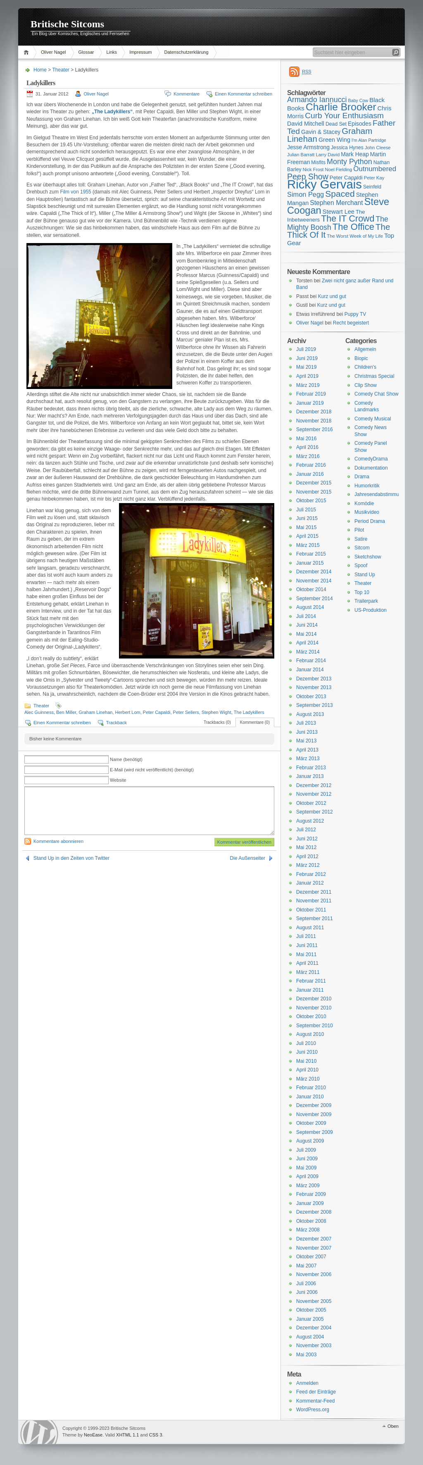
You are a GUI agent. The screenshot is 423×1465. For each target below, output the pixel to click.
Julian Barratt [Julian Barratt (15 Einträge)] (300, 154)
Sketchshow (367, 557)
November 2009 (313, 1114)
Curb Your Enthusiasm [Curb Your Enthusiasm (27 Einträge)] (344, 115)
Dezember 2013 (313, 679)
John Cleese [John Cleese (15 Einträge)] (378, 147)
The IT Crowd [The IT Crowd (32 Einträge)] (347, 219)
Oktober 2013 (311, 696)
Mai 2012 (306, 847)
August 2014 (310, 607)
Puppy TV (355, 314)
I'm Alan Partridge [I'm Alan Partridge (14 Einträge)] (369, 140)
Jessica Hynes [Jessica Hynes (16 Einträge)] (347, 147)
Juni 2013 (307, 732)
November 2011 (313, 901)
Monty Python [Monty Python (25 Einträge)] (349, 161)
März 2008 (308, 1230)
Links (111, 52)
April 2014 (307, 643)
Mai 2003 (306, 1355)
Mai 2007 (306, 1266)
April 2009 (307, 1176)
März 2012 (308, 865)
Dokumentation (371, 468)
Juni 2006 (307, 1292)
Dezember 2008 (313, 1212)
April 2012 (307, 856)
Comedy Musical (372, 419)
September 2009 (314, 1132)
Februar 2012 (311, 874)
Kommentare (186, 93)
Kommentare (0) (255, 722)
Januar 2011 (310, 990)
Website (118, 780)
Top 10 (361, 592)
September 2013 (314, 705)
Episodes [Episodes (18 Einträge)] (359, 123)
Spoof (360, 565)
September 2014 (314, 598)
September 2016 (314, 429)
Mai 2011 (306, 954)
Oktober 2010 (311, 1016)
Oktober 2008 (311, 1221)
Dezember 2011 (313, 892)
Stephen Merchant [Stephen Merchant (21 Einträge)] (336, 202)
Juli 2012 (306, 830)
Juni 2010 (307, 1052)
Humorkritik (367, 486)
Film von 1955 (75, 192)
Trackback (116, 722)
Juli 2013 (306, 723)
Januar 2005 (310, 1319)
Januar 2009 (310, 1203)
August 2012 (310, 821)
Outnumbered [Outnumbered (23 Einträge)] (374, 169)
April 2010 (307, 1070)
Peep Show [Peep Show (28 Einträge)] (307, 176)
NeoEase (93, 1434)
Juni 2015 (307, 518)
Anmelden (307, 1383)
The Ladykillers (249, 712)
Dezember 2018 (313, 412)
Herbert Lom (127, 712)
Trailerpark (366, 601)
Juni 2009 (307, 1159)
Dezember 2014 (313, 572)
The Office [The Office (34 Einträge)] (353, 227)
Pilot (359, 530)
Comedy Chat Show (376, 394)
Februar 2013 (311, 768)
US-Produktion (370, 610)
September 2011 (314, 918)
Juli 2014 (306, 616)
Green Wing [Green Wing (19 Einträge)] (334, 139)
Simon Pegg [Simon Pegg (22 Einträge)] (305, 194)
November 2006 (313, 1274)
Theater (60, 70)
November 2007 (313, 1248)
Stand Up (364, 574)
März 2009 (308, 1185)
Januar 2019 (310, 403)
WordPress (39, 1432)
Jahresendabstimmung (379, 494)
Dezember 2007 (313, 1239)
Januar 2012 (310, 883)
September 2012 (314, 812)
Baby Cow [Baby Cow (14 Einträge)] (358, 100)
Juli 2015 (306, 510)
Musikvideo (366, 512)
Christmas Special (374, 376)
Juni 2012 (307, 839)
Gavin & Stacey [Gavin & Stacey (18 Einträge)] (320, 132)
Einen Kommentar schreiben (243, 93)
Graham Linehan (95, 712)
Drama (361, 477)
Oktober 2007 (311, 1257)
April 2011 (307, 963)
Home (27, 52)
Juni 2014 (307, 625)
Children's (365, 367)
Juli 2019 (306, 349)
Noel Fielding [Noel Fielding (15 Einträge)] (338, 169)
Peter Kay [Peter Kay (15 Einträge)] (374, 177)
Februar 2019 (311, 394)
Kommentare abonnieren (58, 841)
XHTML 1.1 (127, 1434)
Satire (360, 539)
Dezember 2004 (313, 1328)
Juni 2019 (307, 358)
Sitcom (362, 548)
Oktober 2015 (311, 500)
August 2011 (310, 928)
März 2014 (308, 652)
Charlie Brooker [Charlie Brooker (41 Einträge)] (341, 106)
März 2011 (308, 972)
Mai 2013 (306, 741)
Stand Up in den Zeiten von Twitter (71, 858)
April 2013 (307, 750)
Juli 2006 (306, 1283)
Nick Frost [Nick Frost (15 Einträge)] (313, 169)
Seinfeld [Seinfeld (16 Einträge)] (372, 187)
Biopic (361, 358)
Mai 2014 (306, 634)
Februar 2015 (311, 554)
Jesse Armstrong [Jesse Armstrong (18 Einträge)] (308, 147)
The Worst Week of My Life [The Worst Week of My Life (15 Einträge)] (355, 236)
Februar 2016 (311, 465)
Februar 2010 (311, 1087)
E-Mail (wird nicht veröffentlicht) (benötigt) (152, 769)
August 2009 (310, 1141)
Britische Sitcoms (67, 24)
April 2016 (307, 447)
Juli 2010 (306, 1043)
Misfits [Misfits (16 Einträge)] (318, 162)
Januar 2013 (310, 776)
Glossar (86, 52)
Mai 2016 (306, 438)
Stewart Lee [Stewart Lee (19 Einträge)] (338, 211)
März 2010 (308, 1079)
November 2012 (313, 794)
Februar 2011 (311, 981)
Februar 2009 (311, 1194)
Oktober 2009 (311, 1123)
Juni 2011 (307, 945)
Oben (393, 1426)
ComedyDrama (371, 459)
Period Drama (369, 521)
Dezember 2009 (313, 1105)
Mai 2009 (306, 1168)
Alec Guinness (39, 712)
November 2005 (313, 1301)
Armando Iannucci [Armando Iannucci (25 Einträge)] (317, 99)
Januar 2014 (310, 670)
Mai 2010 (306, 1061)
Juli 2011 (306, 936)
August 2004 (310, 1337)
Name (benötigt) (126, 759)
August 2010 (310, 1034)
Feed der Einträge (316, 1392)
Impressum (140, 52)
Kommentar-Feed (315, 1401)
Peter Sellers (186, 712)
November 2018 (313, 421)
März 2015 (308, 545)
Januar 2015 (310, 563)
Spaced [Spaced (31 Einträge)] (340, 193)
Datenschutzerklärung (186, 52)
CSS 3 (155, 1434)
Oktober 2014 (311, 589)
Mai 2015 (306, 527)
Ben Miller (66, 712)
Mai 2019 (306, 367)
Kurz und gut (332, 296)
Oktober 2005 (311, 1310)
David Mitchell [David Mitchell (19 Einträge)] (305, 123)
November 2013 (313, 687)
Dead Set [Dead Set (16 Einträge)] (336, 124)
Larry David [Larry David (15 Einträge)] (328, 154)
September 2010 (314, 1025)
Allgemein (365, 349)
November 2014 (313, 581)
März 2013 (308, 758)
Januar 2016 (310, 474)
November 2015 (313, 492)
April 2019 (307, 376)
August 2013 (310, 714)
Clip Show (365, 385)
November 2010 (313, 1008)
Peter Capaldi (157, 712)
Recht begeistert (351, 323)
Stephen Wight (216, 712)
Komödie (364, 503)
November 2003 (313, 1345)
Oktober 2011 (311, 910)
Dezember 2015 (313, 483)
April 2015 (307, 536)
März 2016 (308, 456)
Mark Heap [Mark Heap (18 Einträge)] (355, 154)
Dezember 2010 (313, 999)
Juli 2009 (306, 1150)
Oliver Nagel (53, 52)
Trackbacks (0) (217, 722)
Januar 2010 (310, 1097)
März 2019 (308, 385)
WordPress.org (312, 1410)
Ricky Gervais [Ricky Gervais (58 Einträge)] (324, 184)
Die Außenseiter (247, 858)
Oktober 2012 (311, 803)
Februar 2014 (311, 660)
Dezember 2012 (313, 785)
